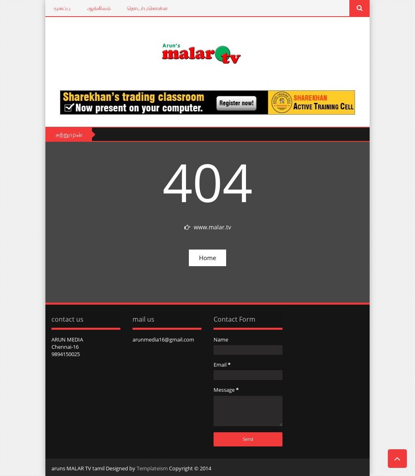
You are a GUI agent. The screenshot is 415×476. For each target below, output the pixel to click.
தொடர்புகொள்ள (147, 8)
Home (207, 258)
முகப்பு (62, 8)
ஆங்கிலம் (99, 8)
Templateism (152, 468)
